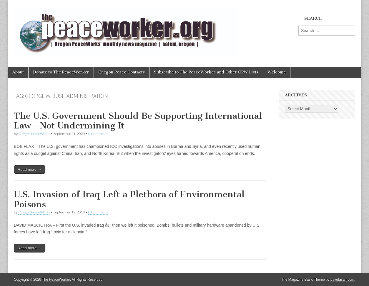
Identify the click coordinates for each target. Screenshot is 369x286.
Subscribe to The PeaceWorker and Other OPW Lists (206, 72)
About (18, 72)
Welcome (276, 72)
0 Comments (98, 133)
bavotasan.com (342, 279)
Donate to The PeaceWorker (61, 72)
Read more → (29, 169)
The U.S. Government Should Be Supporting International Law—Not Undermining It (138, 121)
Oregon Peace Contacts (121, 72)
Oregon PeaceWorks (34, 133)
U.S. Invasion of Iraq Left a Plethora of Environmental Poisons (129, 199)
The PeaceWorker (56, 279)
